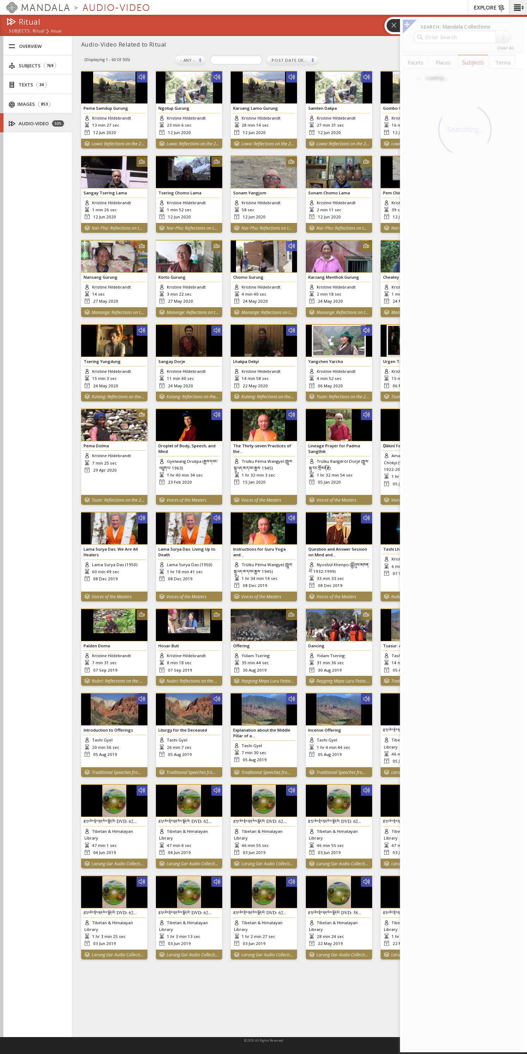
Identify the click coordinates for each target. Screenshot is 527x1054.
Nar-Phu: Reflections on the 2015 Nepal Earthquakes (118, 228)
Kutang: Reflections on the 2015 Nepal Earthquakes (118, 397)
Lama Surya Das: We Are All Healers (111, 551)
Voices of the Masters (186, 500)
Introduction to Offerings (108, 730)
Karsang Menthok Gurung (333, 277)
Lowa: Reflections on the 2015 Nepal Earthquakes (118, 144)
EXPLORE (489, 8)
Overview (25, 46)
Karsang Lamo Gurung (255, 108)
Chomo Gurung (248, 277)
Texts (27, 84)
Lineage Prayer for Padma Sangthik (334, 448)
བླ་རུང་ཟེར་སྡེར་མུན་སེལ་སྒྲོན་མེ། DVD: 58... (335, 926)
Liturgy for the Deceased (182, 730)
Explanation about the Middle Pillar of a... (261, 732)
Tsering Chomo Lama (179, 192)
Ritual (38, 31)
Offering (241, 645)
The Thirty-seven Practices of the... (262, 448)
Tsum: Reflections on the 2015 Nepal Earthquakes (342, 397)
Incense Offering (324, 730)
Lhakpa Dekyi (246, 361)
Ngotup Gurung (173, 108)
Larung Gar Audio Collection (118, 874)
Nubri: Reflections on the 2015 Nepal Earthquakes (118, 681)
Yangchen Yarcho (325, 361)
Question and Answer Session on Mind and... (337, 551)
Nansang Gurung (100, 277)
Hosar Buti (168, 645)
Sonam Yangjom (249, 192)
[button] (518, 7)
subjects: (20, 31)
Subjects (32, 65)
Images (30, 104)
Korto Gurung (172, 277)
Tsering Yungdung (102, 361)
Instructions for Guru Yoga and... (259, 551)
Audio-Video (36, 123)
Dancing (316, 645)
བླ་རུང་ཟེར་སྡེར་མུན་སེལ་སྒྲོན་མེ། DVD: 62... (110, 829)
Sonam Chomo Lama (329, 192)
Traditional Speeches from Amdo (118, 778)
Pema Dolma (96, 445)
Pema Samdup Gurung (106, 108)
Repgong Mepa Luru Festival (267, 681)
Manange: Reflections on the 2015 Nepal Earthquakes (118, 312)
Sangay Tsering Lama (105, 192)
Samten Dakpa (322, 108)
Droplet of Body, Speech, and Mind (187, 448)
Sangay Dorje (171, 361)
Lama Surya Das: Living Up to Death (187, 551)
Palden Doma (97, 645)
